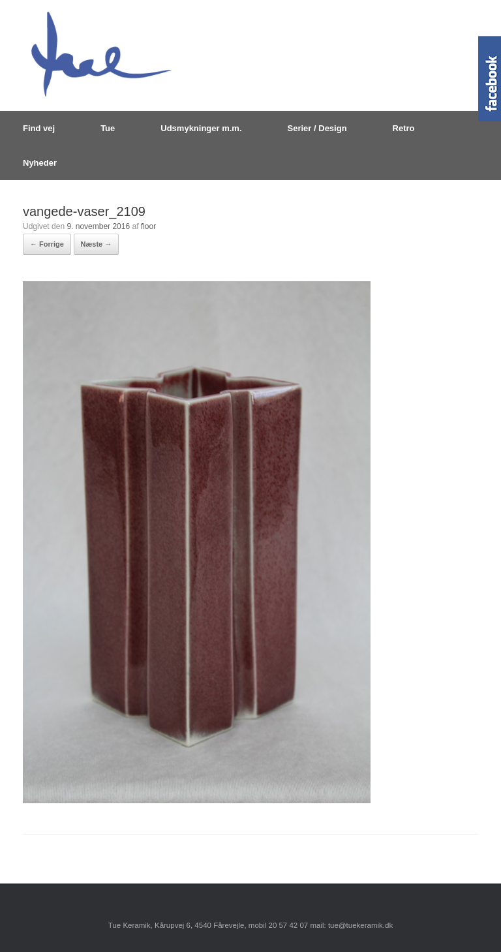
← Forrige (47, 244)
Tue (107, 128)
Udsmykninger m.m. (200, 128)
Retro (404, 128)
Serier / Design (317, 128)
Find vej (39, 128)
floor (148, 226)
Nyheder (40, 163)
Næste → (96, 244)
